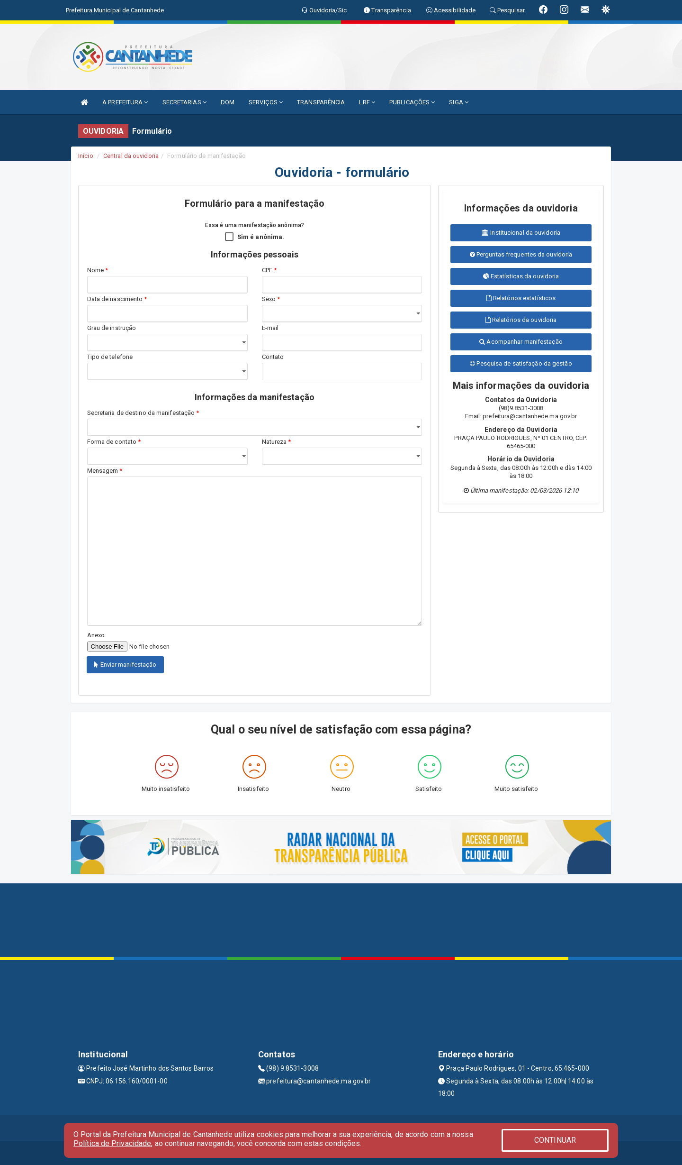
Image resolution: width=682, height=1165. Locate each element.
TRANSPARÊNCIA (321, 102)
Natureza (276, 441)
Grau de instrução (111, 327)
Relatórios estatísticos (521, 298)
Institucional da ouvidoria (521, 232)
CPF (269, 270)
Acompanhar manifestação (521, 341)
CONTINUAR (555, 1140)
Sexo (271, 299)
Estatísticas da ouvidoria (521, 276)
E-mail (270, 327)
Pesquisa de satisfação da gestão (521, 363)
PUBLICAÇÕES (412, 102)
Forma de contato (114, 441)
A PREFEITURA (125, 102)
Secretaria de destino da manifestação (143, 412)
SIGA (458, 102)
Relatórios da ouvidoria (521, 319)
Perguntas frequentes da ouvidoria (521, 254)
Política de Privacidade (112, 1143)
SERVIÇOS (266, 102)
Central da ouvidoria (131, 155)
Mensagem (105, 470)
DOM (227, 102)
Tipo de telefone (111, 356)
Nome (97, 270)
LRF (367, 102)
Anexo (96, 635)
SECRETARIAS (184, 102)
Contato (273, 356)
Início (85, 155)
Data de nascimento (117, 299)
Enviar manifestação (125, 664)
